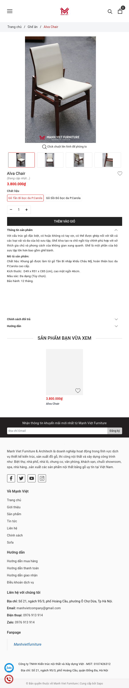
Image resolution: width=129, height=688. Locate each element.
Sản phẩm (14, 514)
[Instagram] (42, 478)
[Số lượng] (19, 210)
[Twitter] (21, 478)
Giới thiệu (14, 507)
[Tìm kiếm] (110, 11)
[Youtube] (32, 478)
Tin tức (12, 521)
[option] (64, 89)
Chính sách (15, 535)
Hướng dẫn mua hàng (22, 561)
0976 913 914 (33, 615)
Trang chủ (14, 500)
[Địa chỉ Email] (57, 431)
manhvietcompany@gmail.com (39, 608)
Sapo (100, 683)
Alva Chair (52, 403)
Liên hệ (12, 528)
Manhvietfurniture (28, 644)
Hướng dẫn (62, 326)
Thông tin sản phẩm (62, 230)
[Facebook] (11, 478)
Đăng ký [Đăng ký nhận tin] (115, 430)
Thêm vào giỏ (64, 221)
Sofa (10, 542)
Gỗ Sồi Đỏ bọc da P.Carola (63, 198)
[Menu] (9, 11)
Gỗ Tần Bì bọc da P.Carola (25, 198)
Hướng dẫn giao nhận (22, 575)
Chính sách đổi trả (62, 319)
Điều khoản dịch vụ (20, 582)
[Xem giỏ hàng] (120, 11)
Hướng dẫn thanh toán (23, 568)
